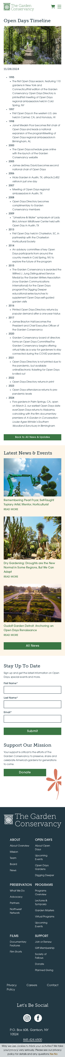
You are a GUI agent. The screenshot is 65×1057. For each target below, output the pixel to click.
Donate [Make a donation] (25, 772)
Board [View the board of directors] (13, 864)
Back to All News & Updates (32, 437)
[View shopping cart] (53, 7)
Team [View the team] (13, 858)
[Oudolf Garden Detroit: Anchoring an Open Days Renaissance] (32, 610)
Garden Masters (44, 910)
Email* (8, 712)
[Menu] (59, 7)
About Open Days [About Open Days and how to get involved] (42, 848)
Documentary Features (18, 944)
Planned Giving (44, 970)
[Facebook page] (38, 1018)
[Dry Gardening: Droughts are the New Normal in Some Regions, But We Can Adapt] (32, 547)
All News (32, 645)
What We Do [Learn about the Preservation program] (17, 891)
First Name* (11, 683)
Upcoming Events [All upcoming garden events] (41, 858)
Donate (39, 964)
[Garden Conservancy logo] (18, 7)
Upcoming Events (41, 925)
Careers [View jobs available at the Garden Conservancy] (32, 985)
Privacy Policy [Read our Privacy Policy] (12, 987)
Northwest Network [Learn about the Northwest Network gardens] (16, 911)
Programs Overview (40, 893)
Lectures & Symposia (41, 903)
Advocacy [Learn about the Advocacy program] (16, 897)
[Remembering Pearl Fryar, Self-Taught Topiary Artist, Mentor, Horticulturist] (32, 485)
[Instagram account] (27, 1018)
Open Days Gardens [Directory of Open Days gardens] (41, 867)
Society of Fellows (40, 956)
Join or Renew (43, 942)
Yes (51, 1054)
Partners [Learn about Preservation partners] (14, 903)
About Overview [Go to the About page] (19, 846)
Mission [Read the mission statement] (14, 852)
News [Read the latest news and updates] (13, 870)
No (56, 1054)
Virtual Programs (44, 917)
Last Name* (11, 698)
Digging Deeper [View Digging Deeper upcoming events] (44, 875)
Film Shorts (16, 952)
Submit (32, 731)
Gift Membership (45, 948)
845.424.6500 (32, 1040)
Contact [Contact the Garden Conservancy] (52, 985)
